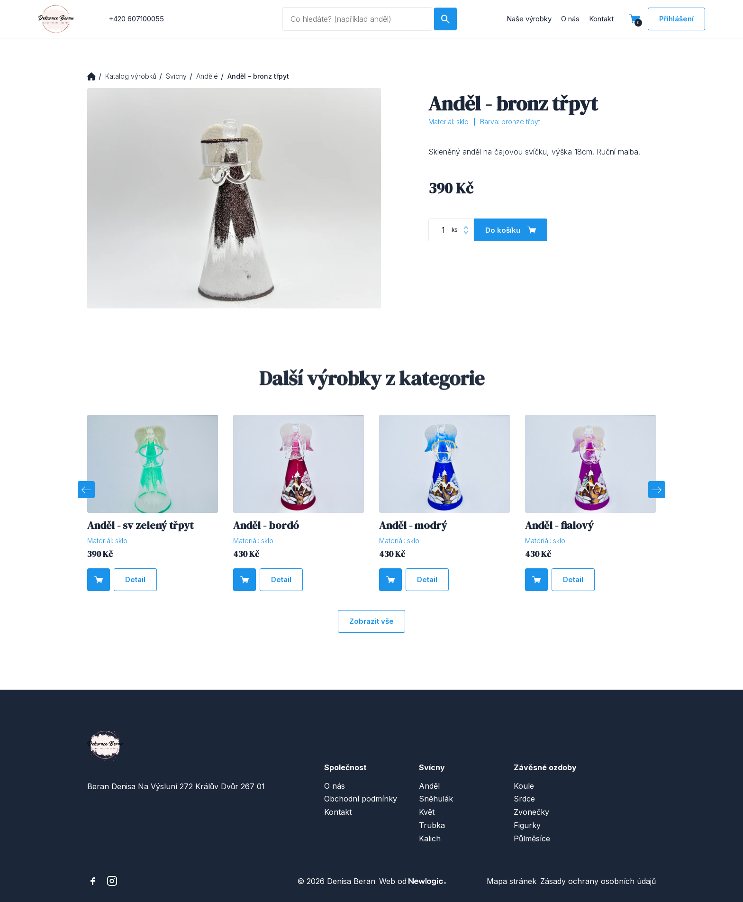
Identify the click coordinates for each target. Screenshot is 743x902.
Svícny (176, 76)
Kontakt (601, 18)
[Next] (656, 489)
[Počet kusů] (451, 230)
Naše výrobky (529, 18)
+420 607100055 (136, 18)
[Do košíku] (510, 230)
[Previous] (86, 489)
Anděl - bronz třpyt (258, 76)
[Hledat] (445, 19)
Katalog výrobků (130, 76)
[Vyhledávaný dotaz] (357, 19)
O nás (570, 18)
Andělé (207, 76)
